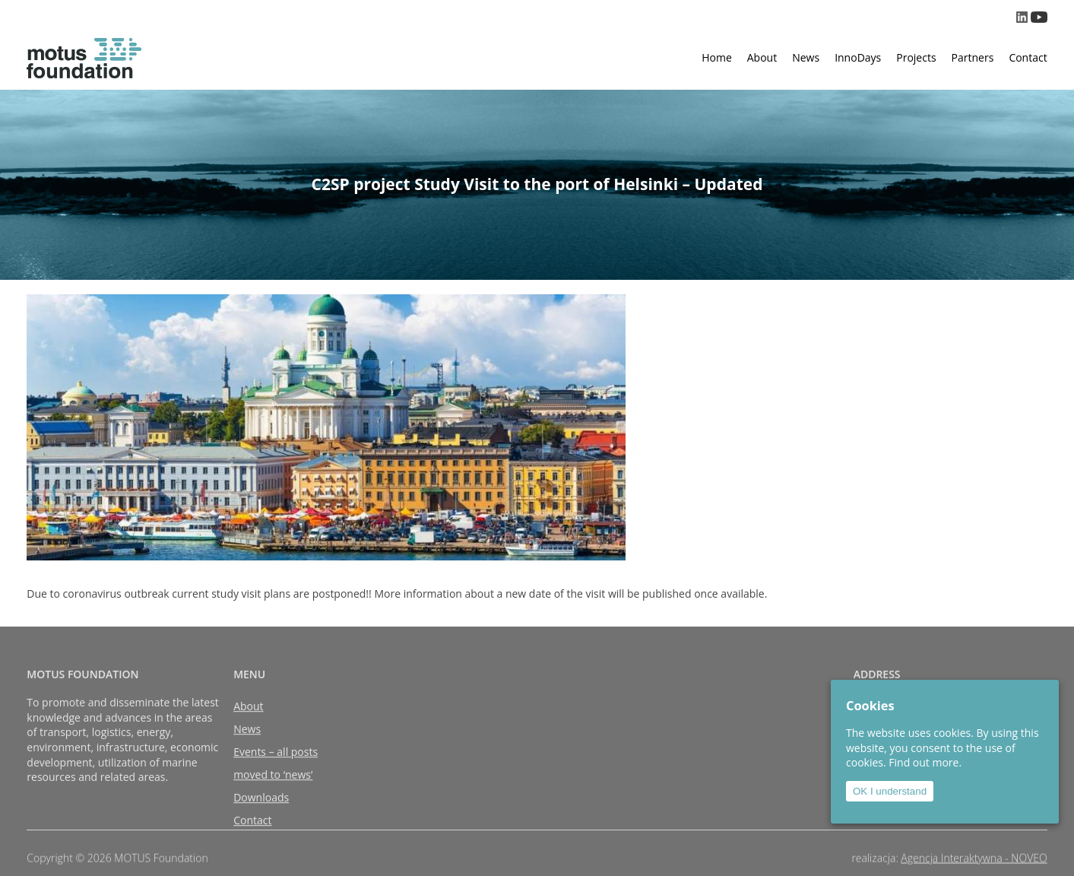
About (762, 57)
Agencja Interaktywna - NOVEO (974, 861)
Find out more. (925, 762)
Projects (916, 57)
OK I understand (890, 791)
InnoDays (858, 57)
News (805, 57)
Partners (973, 57)
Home (717, 57)
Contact (1028, 57)
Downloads (261, 809)
